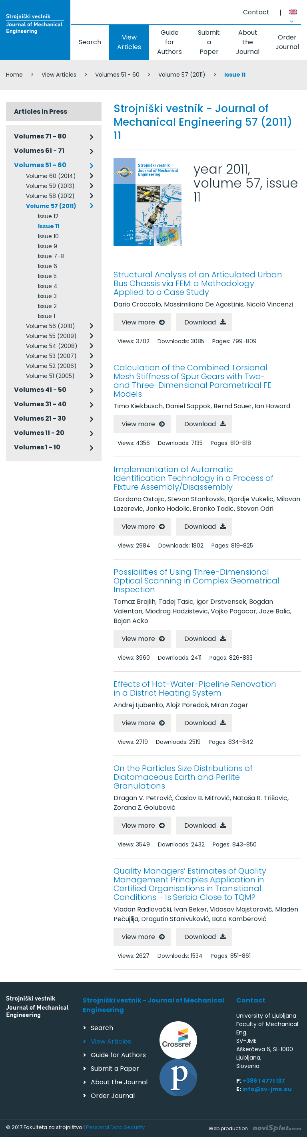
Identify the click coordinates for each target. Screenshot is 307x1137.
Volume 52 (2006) (51, 366)
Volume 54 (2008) (52, 346)
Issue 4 (48, 286)
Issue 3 (47, 296)
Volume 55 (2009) (51, 336)
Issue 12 (48, 216)
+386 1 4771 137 (264, 1081)
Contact (256, 12)
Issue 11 (48, 226)
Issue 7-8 (51, 256)
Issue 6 (47, 266)
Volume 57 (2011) (181, 75)
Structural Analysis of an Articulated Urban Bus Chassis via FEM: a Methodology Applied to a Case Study (198, 283)
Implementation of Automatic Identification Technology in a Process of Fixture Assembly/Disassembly (193, 478)
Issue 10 (48, 236)
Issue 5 (47, 276)
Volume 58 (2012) (50, 196)
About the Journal (247, 42)
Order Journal (113, 1095)
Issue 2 (47, 306)
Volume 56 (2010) (50, 326)
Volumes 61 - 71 (39, 150)
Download (200, 322)
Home (14, 75)
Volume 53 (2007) (51, 356)
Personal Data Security (115, 1127)
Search (90, 42)
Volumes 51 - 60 (117, 75)
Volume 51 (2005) (50, 376)
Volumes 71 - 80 (40, 136)
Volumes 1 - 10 (37, 447)
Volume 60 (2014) (51, 176)
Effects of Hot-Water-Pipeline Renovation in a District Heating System (195, 688)
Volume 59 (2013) (50, 186)
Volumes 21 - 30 (40, 418)
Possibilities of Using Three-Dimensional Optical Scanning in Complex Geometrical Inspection (196, 580)
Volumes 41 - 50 (40, 389)
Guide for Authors (169, 42)
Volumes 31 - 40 (40, 404)
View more (138, 322)
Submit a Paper (209, 42)
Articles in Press (40, 111)
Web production (255, 1128)
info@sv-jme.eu (267, 1089)
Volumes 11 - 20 (39, 432)
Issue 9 (47, 246)
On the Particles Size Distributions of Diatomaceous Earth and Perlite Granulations (183, 777)
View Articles (129, 42)
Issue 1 (46, 316)
